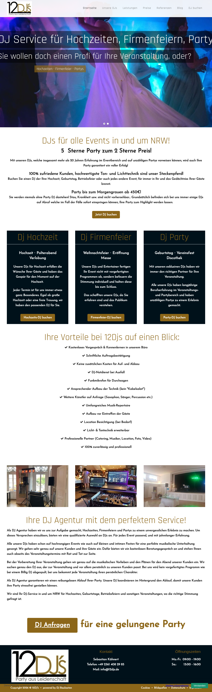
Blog (180, 8)
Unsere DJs (109, 8)
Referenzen (164, 8)
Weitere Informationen (177, 685)
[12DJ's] (19, 7)
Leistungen (130, 8)
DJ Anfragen (52, 625)
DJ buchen (195, 8)
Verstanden (200, 685)
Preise (147, 8)
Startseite (90, 8)
